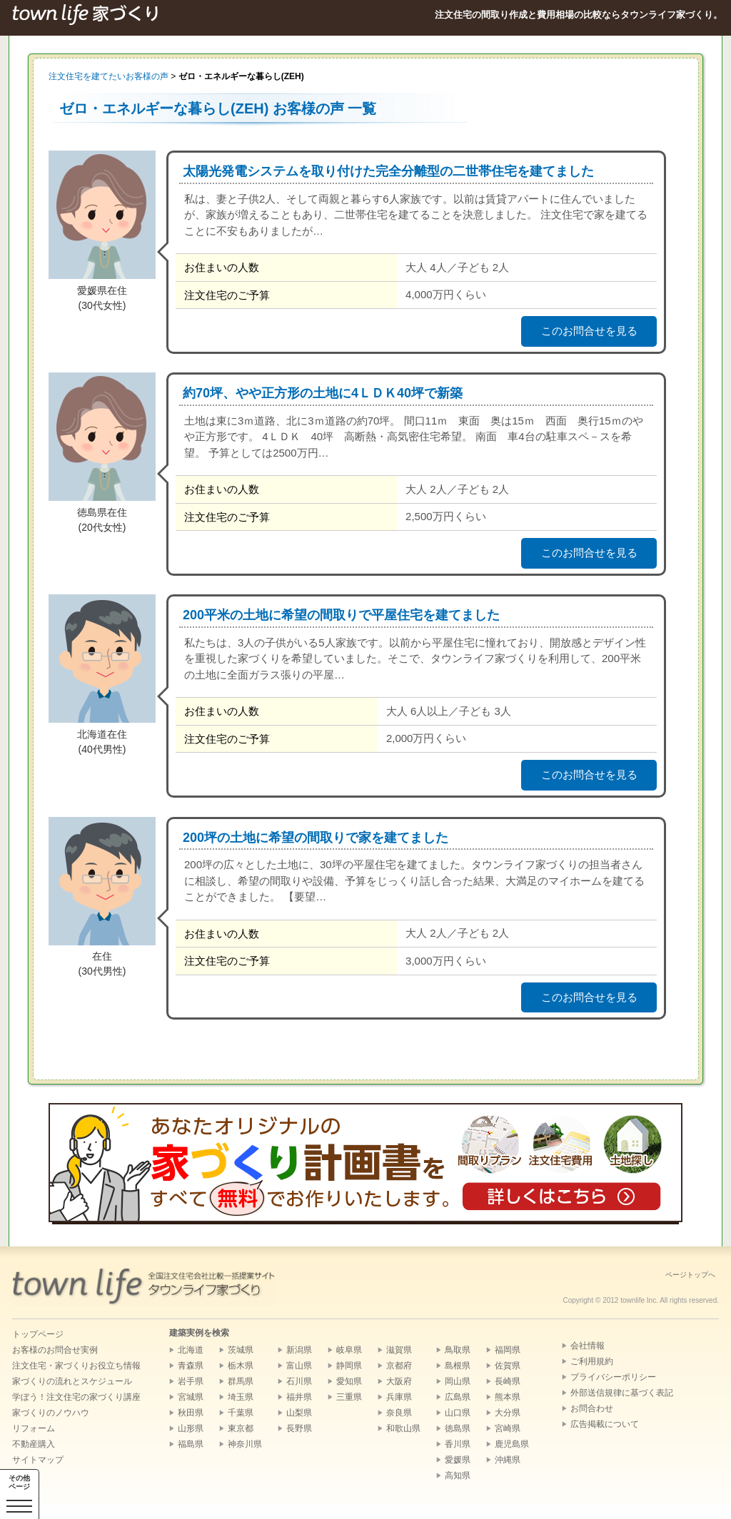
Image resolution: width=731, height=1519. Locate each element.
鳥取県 (457, 1350)
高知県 (457, 1475)
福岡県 (507, 1350)
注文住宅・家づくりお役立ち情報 (76, 1366)
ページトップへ (690, 1275)
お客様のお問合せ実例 (55, 1350)
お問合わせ (591, 1408)
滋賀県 (399, 1350)
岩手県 (190, 1381)
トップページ (38, 1334)
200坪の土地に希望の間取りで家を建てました (315, 837)
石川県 (299, 1381)
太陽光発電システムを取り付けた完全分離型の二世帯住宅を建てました (388, 171)
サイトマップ (38, 1460)
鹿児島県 (512, 1444)
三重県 (349, 1397)
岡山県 (457, 1381)
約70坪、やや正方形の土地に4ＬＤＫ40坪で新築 (323, 393)
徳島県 (457, 1428)
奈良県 (399, 1413)
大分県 (507, 1413)
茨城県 (240, 1350)
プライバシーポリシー (613, 1377)
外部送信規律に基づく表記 (621, 1393)
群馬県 (240, 1381)
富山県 (299, 1366)
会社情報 (587, 1346)
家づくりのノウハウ (50, 1413)
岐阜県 (349, 1350)
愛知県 (349, 1381)
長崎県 (507, 1381)
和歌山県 (403, 1428)
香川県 (457, 1444)
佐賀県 (507, 1366)
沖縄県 (507, 1460)
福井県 (299, 1397)
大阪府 (399, 1381)
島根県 (457, 1366)
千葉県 (240, 1413)
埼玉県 (240, 1397)
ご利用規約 (591, 1361)
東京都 (240, 1428)
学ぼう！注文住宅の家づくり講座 (76, 1397)
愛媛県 (457, 1460)
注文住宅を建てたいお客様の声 (108, 76)
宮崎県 (507, 1428)
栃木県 (240, 1366)
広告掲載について (604, 1424)
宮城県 (190, 1397)
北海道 (190, 1350)
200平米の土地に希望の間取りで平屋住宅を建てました (341, 615)
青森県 (190, 1366)
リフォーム (33, 1428)
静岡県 (349, 1366)
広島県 (457, 1397)
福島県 (190, 1444)
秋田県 (190, 1413)
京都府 (399, 1366)
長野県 (299, 1428)
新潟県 (299, 1350)
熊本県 (507, 1397)
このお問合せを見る (589, 331)
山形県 (190, 1428)
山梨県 (299, 1413)
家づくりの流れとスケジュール (72, 1381)
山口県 (457, 1413)
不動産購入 (33, 1444)
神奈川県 (245, 1444)
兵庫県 (399, 1397)
